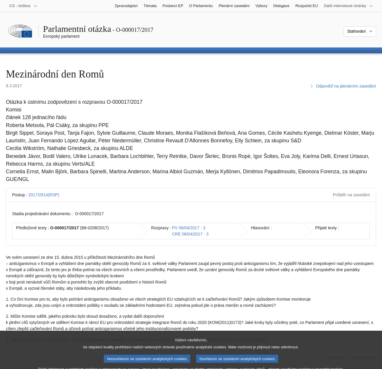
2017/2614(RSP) (43, 194)
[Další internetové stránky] (348, 6)
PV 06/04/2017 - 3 (188, 227)
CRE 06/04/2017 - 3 (190, 234)
